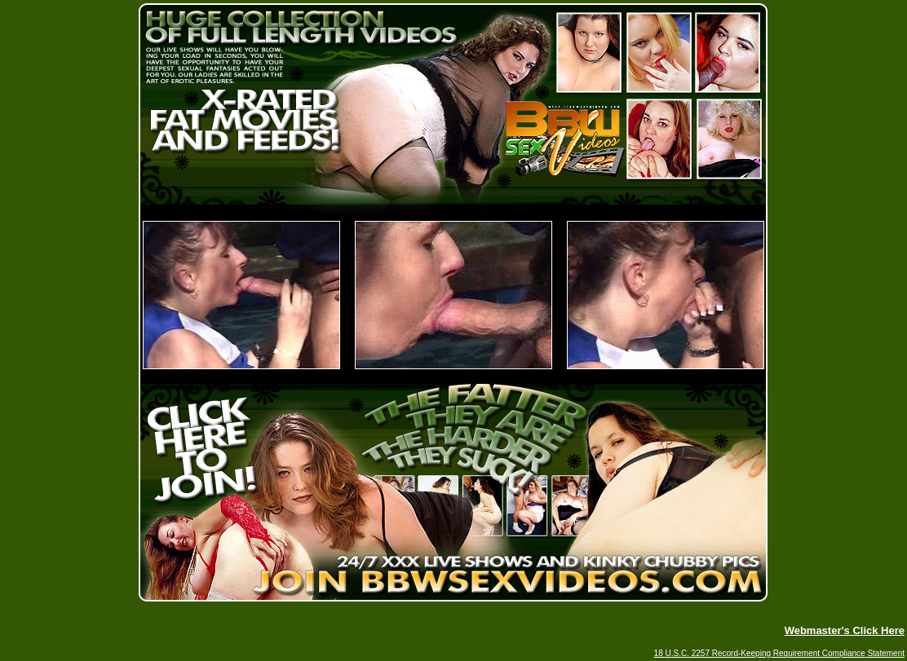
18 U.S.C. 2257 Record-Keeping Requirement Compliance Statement (779, 653)
